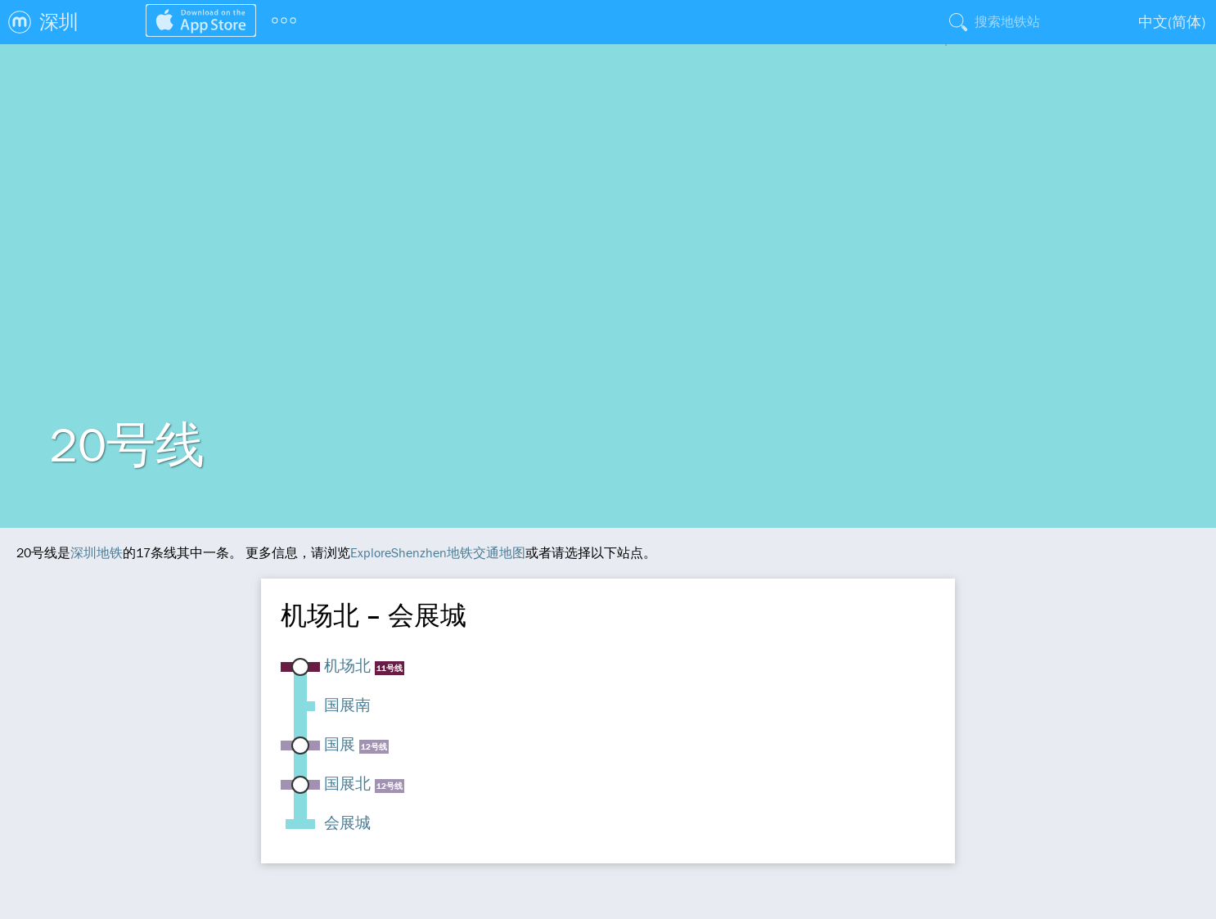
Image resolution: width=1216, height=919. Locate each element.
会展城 (347, 822)
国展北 (347, 783)
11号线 (389, 668)
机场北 (347, 665)
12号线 (374, 746)
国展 (339, 744)
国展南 (347, 704)
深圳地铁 (96, 552)
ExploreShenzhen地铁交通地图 (437, 552)
